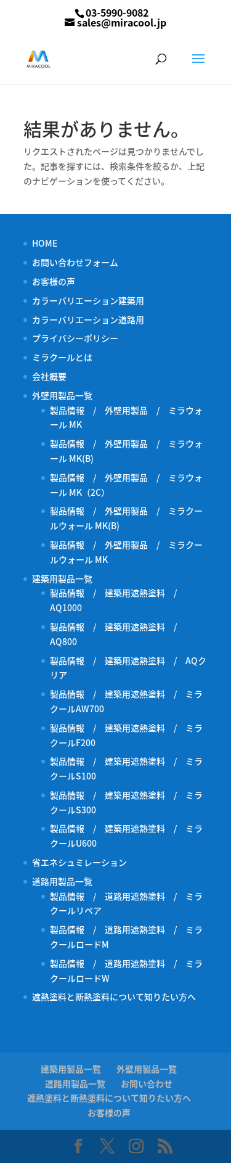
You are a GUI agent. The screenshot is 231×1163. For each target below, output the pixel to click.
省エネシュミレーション (79, 862)
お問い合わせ (146, 1083)
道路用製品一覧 (62, 881)
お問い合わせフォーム (75, 262)
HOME (44, 243)
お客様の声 (53, 281)
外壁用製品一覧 (62, 395)
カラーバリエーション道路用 (92, 319)
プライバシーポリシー (75, 338)
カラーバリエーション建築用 (92, 300)
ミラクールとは (62, 357)
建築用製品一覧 (62, 578)
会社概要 (49, 376)
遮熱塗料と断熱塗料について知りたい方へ (114, 996)
